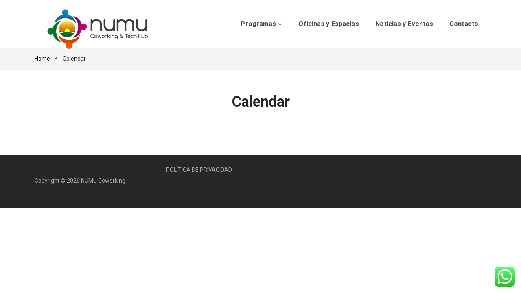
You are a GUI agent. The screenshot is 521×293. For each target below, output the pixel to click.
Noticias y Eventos (404, 24)
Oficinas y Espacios (328, 24)
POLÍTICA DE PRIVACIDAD (199, 169)
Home (43, 58)
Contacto (463, 24)
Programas (261, 24)
